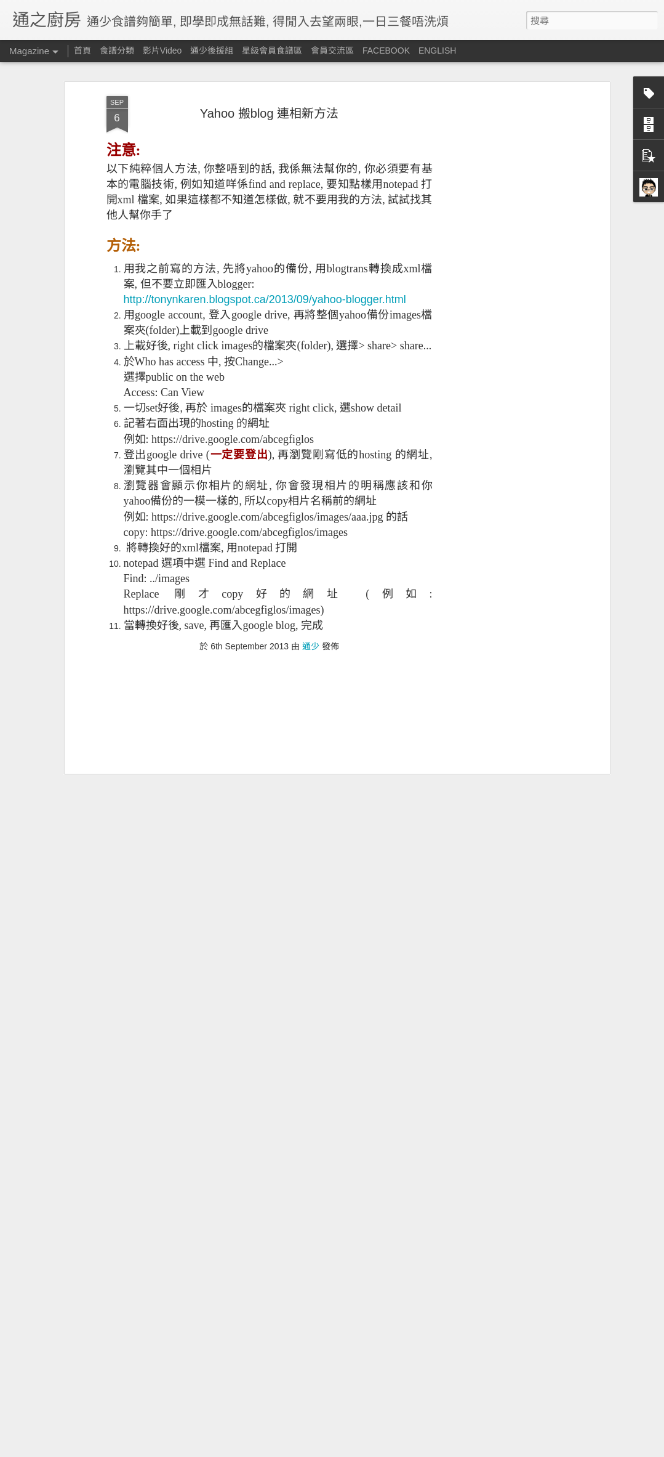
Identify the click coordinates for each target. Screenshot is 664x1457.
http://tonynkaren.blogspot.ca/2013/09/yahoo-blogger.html (265, 235)
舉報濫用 (463, 1450)
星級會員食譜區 (272, 50)
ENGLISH (437, 50)
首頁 (82, 50)
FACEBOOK (386, 50)
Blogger (419, 1450)
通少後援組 (211, 50)
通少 (310, 582)
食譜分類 (117, 50)
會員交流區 (332, 50)
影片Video (162, 50)
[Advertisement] (500, 226)
